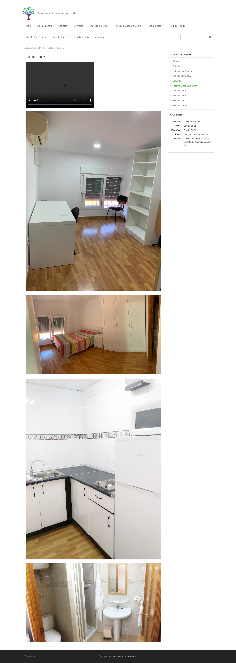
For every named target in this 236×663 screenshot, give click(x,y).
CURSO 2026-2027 (99, 26)
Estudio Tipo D (81, 37)
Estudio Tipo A (156, 26)
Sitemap (30, 656)
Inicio (28, 26)
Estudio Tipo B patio (35, 37)
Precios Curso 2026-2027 (129, 26)
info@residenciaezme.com (196, 134)
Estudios (62, 26)
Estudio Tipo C (59, 37)
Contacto (100, 37)
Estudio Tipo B (177, 26)
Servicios (78, 26)
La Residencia (44, 26)
